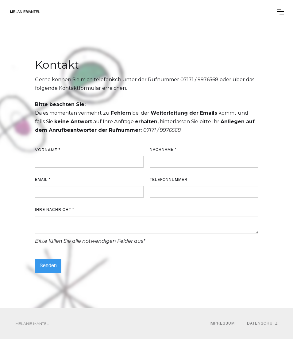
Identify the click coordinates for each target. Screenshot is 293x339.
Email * (43, 180)
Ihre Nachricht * (54, 210)
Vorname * (47, 149)
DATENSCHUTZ (262, 324)
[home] (25, 12)
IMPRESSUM (222, 324)
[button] (280, 11)
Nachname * (163, 150)
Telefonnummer (168, 180)
